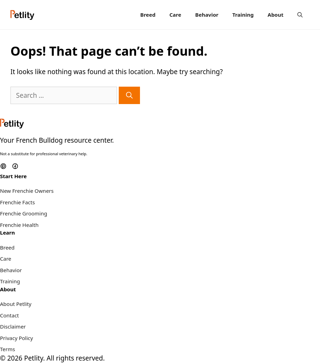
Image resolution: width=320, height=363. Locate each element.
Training (242, 14)
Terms (7, 349)
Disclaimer (13, 326)
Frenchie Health (19, 224)
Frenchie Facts (17, 202)
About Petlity (15, 303)
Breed (148, 14)
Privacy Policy (16, 337)
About (276, 14)
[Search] (129, 95)
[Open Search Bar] (300, 14)
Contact (9, 315)
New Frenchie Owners (27, 190)
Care (175, 14)
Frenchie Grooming (23, 213)
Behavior (206, 14)
